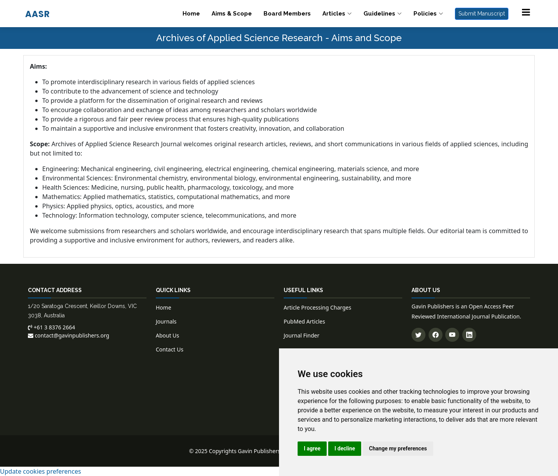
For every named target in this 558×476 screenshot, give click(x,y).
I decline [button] (344, 448)
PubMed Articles (304, 321)
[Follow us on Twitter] (418, 335)
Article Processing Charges (317, 307)
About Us (167, 335)
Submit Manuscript (481, 13)
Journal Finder (301, 335)
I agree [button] (312, 448)
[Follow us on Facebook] (436, 335)
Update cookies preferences (40, 471)
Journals (166, 321)
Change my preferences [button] (398, 448)
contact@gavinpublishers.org (68, 335)
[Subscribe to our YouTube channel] (452, 335)
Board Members (287, 13)
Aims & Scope (232, 13)
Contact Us (169, 349)
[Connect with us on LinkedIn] (469, 335)
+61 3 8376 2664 (51, 327)
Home (191, 13)
